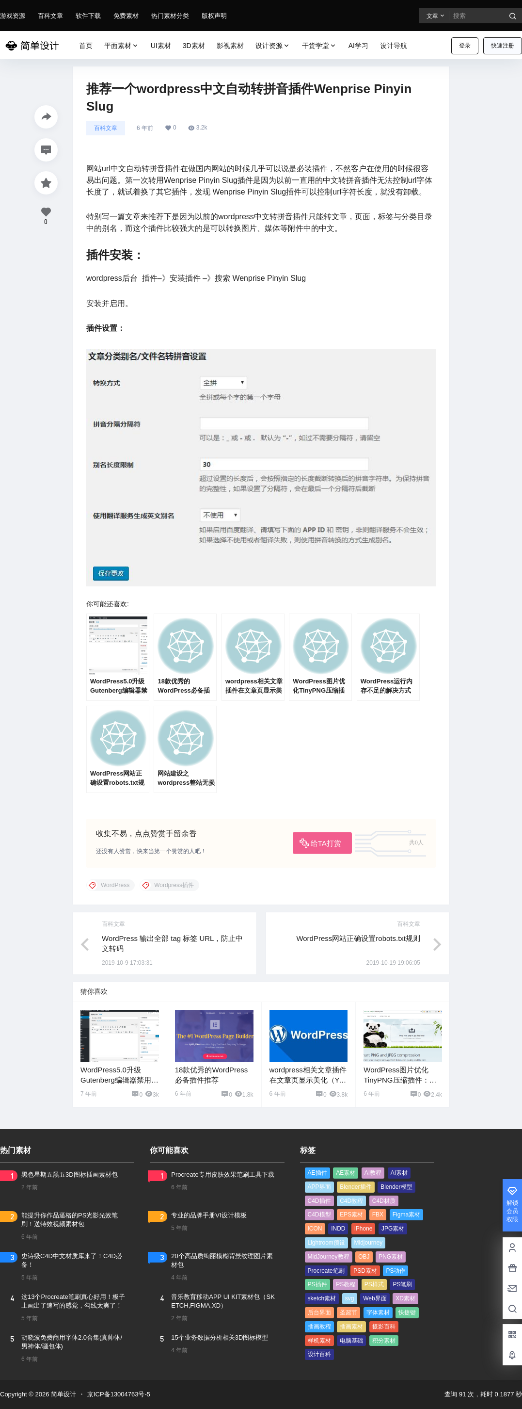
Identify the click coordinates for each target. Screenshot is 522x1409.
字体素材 (378, 1312)
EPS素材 (351, 1214)
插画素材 (351, 1326)
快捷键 (407, 1312)
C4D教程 (351, 1201)
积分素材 (383, 1340)
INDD (338, 1228)
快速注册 (502, 45)
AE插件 (317, 1172)
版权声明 (214, 15)
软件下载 (88, 15)
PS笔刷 (402, 1284)
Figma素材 (406, 1214)
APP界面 (319, 1186)
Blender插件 (355, 1186)
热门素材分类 (170, 15)
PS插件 (317, 1284)
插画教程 (319, 1326)
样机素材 (319, 1340)
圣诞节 (348, 1312)
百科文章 (50, 15)
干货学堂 (319, 46)
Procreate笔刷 (326, 1270)
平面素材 (121, 46)
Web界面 (374, 1298)
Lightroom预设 (326, 1242)
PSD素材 (365, 1270)
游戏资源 (12, 15)
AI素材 (399, 1172)
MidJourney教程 (328, 1256)
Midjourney (368, 1242)
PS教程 (345, 1284)
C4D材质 (383, 1201)
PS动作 (395, 1270)
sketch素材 (322, 1298)
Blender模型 (396, 1186)
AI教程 (372, 1172)
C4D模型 (319, 1214)
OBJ (363, 1256)
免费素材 (126, 15)
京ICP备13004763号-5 (118, 1394)
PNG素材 (391, 1256)
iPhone (363, 1228)
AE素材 (345, 1172)
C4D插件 (319, 1201)
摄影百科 (383, 1326)
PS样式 (374, 1284)
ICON (315, 1228)
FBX (377, 1214)
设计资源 (272, 46)
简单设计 (62, 1394)
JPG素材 (392, 1228)
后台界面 (319, 1312)
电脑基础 (351, 1340)
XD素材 (405, 1298)
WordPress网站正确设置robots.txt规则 (358, 938)
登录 (465, 45)
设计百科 (319, 1354)
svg (349, 1298)
